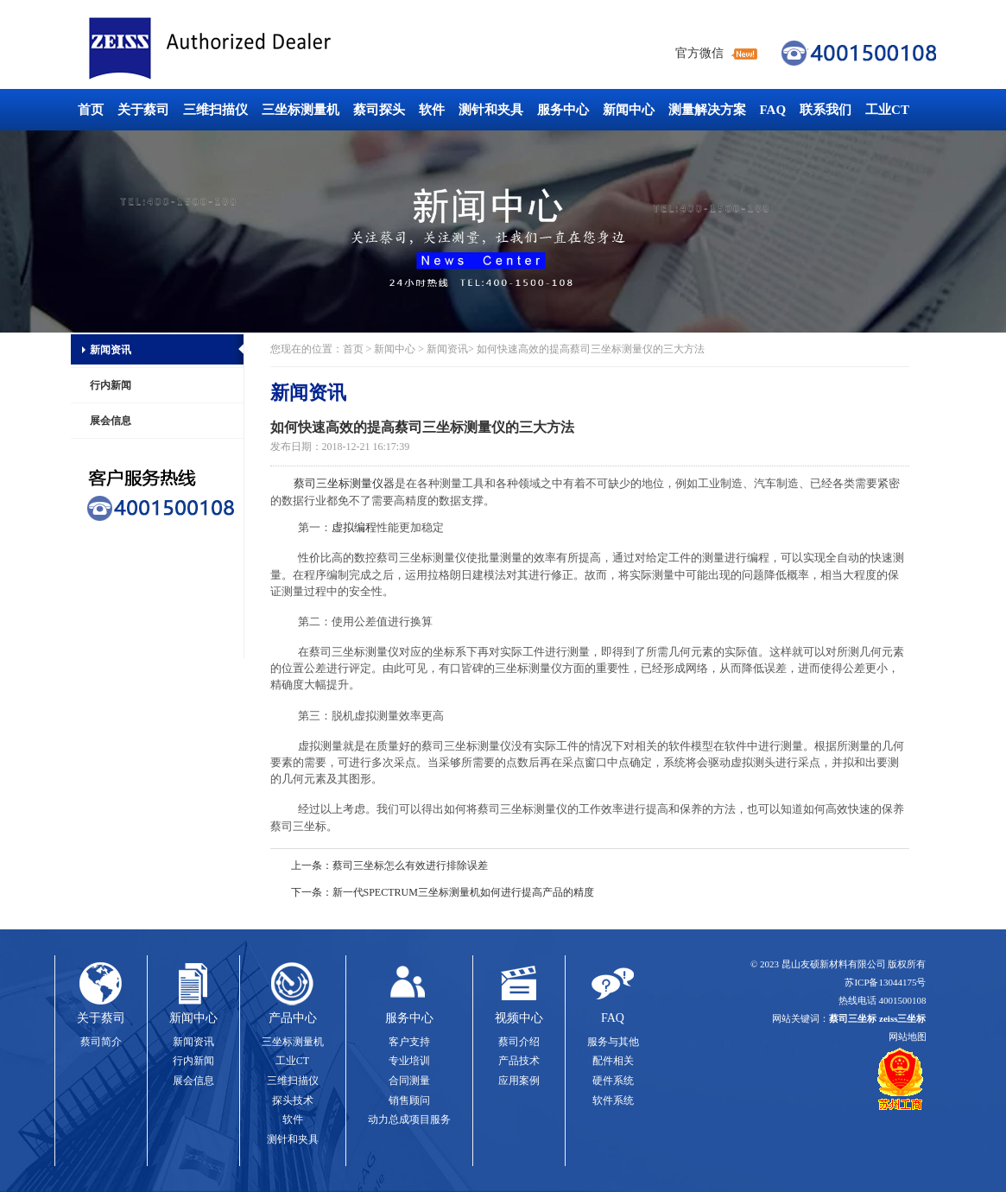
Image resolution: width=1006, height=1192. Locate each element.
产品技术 (519, 1061)
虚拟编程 (354, 527)
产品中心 (293, 1017)
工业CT (887, 110)
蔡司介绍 (519, 1042)
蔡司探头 (379, 110)
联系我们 (825, 110)
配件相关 (613, 1061)
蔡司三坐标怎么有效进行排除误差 (410, 865)
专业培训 (409, 1061)
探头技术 (292, 1100)
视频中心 (519, 1017)
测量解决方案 (707, 110)
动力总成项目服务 (409, 1119)
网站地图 (908, 1036)
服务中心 (563, 110)
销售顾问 (409, 1100)
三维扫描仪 (215, 110)
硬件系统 (613, 1081)
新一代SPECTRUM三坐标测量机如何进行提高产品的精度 (463, 892)
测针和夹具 (491, 110)
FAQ (773, 110)
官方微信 (699, 53)
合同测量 (409, 1081)
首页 (91, 110)
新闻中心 (629, 110)
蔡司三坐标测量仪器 (344, 483)
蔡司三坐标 (248, 48)
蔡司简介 (101, 1042)
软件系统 (613, 1100)
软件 (432, 110)
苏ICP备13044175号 (885, 982)
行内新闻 (110, 385)
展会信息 (110, 421)
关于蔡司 (143, 110)
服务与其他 (613, 1042)
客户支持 (409, 1042)
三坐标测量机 (300, 110)
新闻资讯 (110, 350)
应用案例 (519, 1081)
